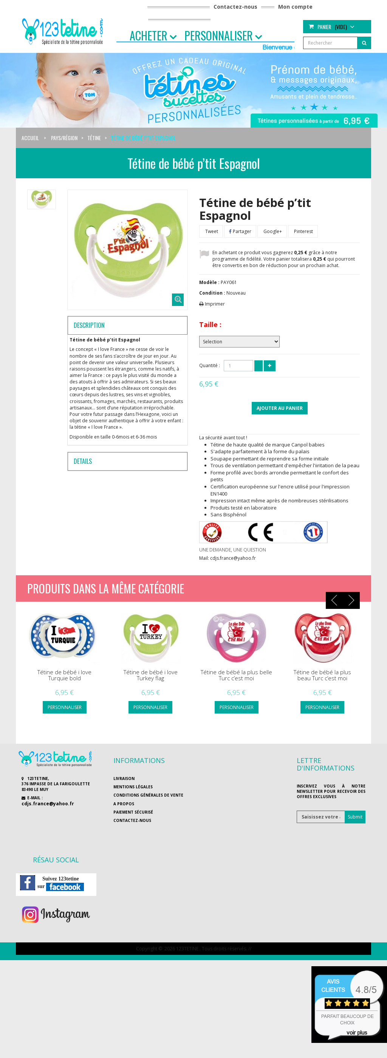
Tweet (211, 231)
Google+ (272, 231)
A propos (123, 803)
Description (89, 325)
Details (83, 461)
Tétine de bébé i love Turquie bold (64, 675)
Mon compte (295, 6)
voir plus (357, 1032)
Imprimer (215, 304)
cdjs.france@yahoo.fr (48, 803)
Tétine (94, 138)
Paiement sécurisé (133, 812)
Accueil (30, 138)
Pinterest (303, 231)
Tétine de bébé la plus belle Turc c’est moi (236, 675)
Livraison (124, 778)
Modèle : (209, 282)
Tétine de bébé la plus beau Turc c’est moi (322, 675)
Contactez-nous (235, 6)
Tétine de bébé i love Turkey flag (151, 675)
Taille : (210, 324)
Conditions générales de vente (148, 795)
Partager (240, 231)
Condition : (212, 293)
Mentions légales (133, 786)
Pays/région (64, 138)
